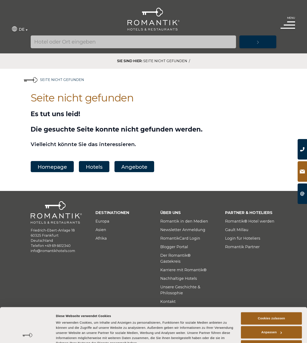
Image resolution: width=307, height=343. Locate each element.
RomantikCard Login (180, 238)
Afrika (101, 238)
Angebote (134, 167)
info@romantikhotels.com (53, 251)
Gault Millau (236, 229)
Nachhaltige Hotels (178, 278)
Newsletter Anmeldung (182, 229)
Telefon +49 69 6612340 (51, 246)
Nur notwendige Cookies (271, 326)
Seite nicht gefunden (165, 61)
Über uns (170, 212)
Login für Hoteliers (242, 238)
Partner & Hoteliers (248, 212)
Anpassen (271, 312)
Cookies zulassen (271, 298)
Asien (101, 229)
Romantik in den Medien (184, 221)
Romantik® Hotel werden (249, 221)
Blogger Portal (174, 247)
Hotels (94, 167)
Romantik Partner (242, 247)
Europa (102, 221)
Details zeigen (66, 334)
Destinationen (112, 212)
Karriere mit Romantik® (183, 270)
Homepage (52, 167)
